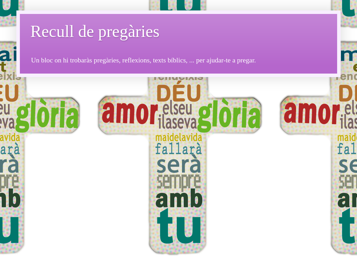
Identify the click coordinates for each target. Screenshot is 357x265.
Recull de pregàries (95, 31)
